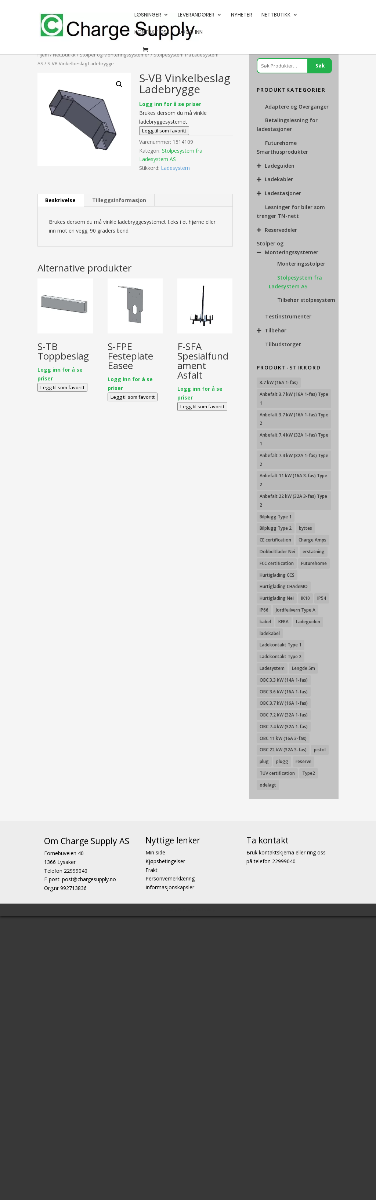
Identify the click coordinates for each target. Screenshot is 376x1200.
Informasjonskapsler (169, 887)
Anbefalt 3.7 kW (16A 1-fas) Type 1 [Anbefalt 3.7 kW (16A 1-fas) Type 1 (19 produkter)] (294, 398)
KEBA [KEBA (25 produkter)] (283, 622)
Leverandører (196, 15)
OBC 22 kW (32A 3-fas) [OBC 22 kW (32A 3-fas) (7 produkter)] (283, 750)
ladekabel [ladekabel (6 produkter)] (270, 633)
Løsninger (147, 15)
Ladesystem (175, 167)
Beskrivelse (60, 200)
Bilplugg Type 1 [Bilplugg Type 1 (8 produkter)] (276, 517)
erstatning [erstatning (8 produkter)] (314, 551)
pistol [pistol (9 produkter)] (320, 750)
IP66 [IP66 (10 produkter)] (264, 610)
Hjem (43, 54)
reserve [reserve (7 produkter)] (303, 761)
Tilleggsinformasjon (119, 200)
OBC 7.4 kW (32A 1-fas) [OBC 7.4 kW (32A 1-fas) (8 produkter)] (284, 726)
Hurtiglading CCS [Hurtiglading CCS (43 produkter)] (277, 575)
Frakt (151, 869)
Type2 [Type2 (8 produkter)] (308, 773)
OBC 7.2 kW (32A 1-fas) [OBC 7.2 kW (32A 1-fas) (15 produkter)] (284, 715)
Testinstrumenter (288, 316)
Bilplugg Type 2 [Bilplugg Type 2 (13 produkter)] (276, 528)
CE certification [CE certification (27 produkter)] (275, 540)
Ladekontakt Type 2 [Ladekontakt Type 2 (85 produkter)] (280, 656)
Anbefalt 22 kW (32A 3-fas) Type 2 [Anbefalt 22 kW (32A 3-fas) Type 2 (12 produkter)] (293, 500)
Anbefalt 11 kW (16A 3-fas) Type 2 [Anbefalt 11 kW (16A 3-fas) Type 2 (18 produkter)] (293, 480)
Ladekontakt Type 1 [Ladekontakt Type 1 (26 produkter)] (280, 645)
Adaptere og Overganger (297, 106)
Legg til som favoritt (164, 130)
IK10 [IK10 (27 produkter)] (305, 598)
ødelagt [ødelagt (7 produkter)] (268, 785)
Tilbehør (275, 330)
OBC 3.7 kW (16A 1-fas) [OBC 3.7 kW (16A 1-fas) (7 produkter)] (284, 703)
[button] (119, 84)
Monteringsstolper (301, 263)
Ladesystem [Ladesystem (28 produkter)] (272, 668)
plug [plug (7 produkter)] (264, 761)
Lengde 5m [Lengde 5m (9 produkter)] (303, 668)
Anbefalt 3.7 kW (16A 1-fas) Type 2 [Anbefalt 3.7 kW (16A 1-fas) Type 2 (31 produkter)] (294, 419)
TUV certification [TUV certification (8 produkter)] (277, 773)
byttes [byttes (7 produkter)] (305, 528)
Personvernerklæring (170, 878)
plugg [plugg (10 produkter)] (282, 761)
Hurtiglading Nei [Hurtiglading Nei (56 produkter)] (277, 598)
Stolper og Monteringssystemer (114, 54)
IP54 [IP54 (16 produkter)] (321, 598)
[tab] (60, 200)
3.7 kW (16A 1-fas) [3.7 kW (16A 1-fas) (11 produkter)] (279, 382)
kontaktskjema (276, 852)
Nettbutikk (275, 15)
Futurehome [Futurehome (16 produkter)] (314, 563)
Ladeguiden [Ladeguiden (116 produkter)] (308, 622)
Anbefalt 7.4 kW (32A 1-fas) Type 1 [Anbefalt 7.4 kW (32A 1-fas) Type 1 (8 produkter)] (294, 439)
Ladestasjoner (283, 193)
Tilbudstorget (283, 344)
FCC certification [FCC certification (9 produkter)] (277, 563)
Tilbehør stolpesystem (306, 299)
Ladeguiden (279, 165)
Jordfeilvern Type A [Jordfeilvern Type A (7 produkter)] (295, 610)
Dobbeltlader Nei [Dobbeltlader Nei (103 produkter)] (277, 551)
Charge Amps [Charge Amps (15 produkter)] (312, 540)
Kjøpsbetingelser (165, 860)
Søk (320, 65)
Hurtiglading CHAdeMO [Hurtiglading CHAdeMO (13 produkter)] (284, 586)
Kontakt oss (152, 32)
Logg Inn (191, 32)
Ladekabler (279, 179)
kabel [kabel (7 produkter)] (265, 622)
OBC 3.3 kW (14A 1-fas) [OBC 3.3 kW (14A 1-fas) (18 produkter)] (284, 680)
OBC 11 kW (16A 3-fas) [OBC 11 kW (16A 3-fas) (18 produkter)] (283, 738)
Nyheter (241, 15)
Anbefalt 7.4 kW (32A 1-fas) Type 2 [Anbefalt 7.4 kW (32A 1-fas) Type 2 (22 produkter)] (294, 459)
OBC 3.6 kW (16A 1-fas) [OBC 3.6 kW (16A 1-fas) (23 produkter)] (284, 692)
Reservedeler (281, 229)
